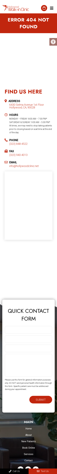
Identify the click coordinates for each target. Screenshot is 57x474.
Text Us (43, 471)
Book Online (28, 447)
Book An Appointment (44, 8)
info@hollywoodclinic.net (24, 166)
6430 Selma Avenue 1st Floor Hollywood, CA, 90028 (26, 106)
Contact (28, 460)
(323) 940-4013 (18, 155)
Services (28, 454)
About (28, 435)
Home (28, 428)
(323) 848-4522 (18, 143)
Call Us (14, 471)
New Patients (28, 441)
